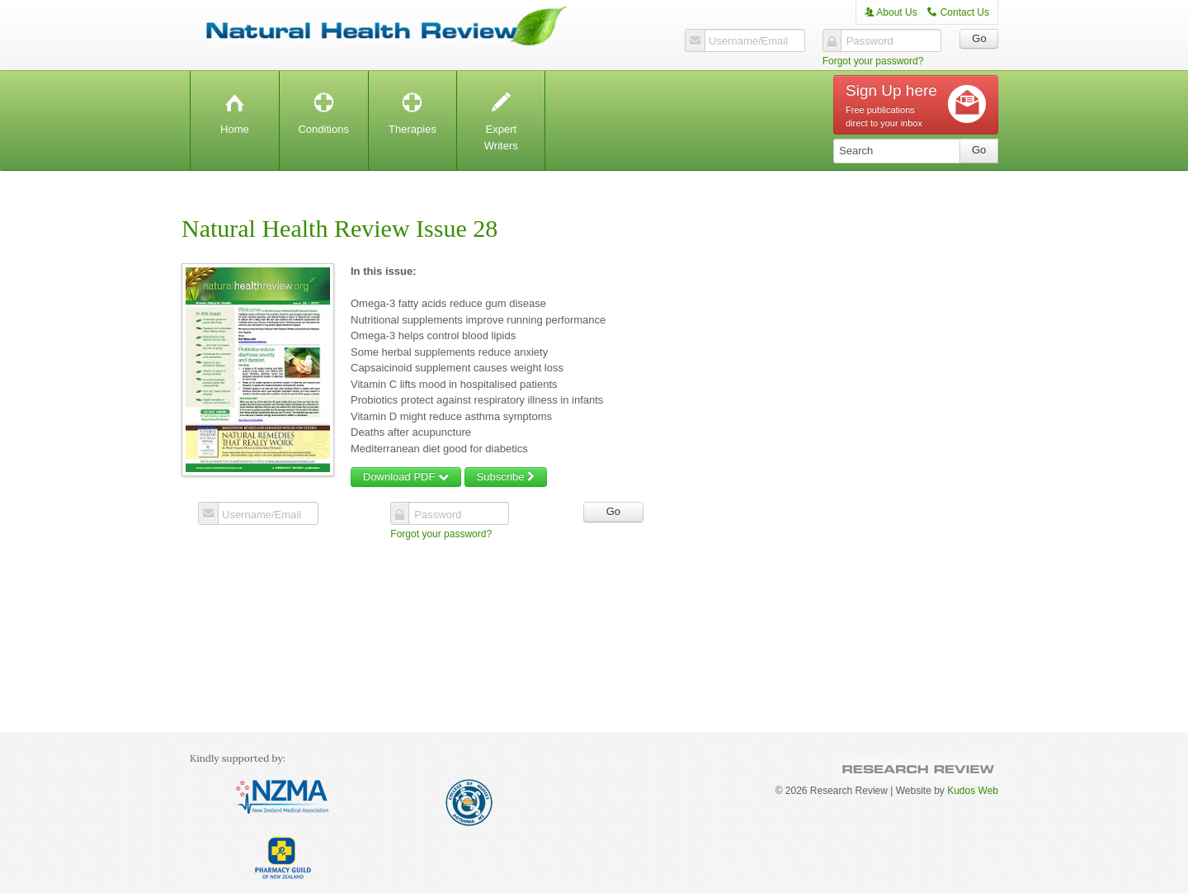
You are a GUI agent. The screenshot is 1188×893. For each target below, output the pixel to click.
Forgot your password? (873, 61)
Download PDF (406, 476)
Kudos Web (972, 790)
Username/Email (748, 41)
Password (869, 41)
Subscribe (506, 476)
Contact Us (958, 12)
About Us (891, 12)
